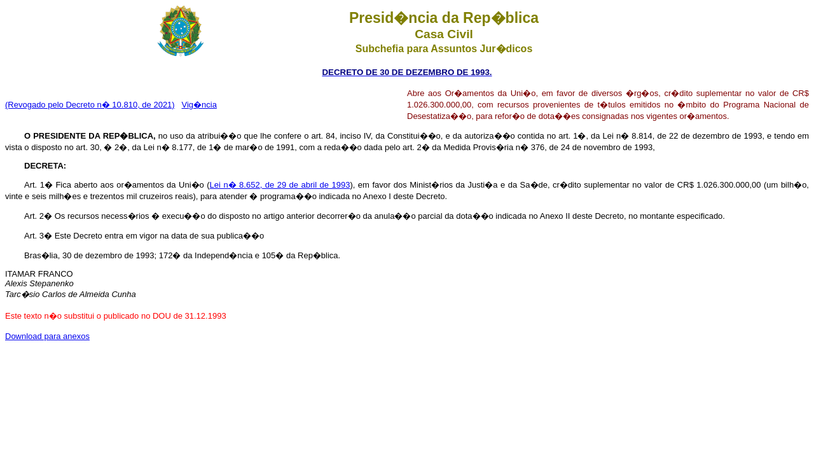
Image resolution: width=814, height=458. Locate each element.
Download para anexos (47, 336)
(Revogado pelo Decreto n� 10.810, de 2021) (90, 104)
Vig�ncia (199, 104)
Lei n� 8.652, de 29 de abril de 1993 (280, 185)
